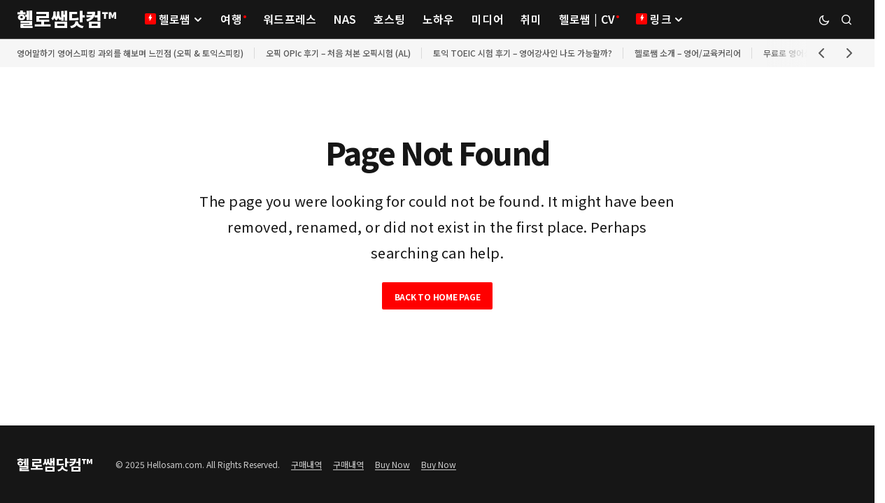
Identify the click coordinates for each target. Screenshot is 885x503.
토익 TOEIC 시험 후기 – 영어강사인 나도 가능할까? (522, 53)
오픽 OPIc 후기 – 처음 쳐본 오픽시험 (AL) (338, 53)
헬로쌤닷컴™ (67, 18)
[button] (824, 19)
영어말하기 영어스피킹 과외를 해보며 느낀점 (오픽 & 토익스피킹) (130, 53)
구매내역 (306, 464)
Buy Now (392, 464)
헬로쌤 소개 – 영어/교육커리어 (688, 53)
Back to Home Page (438, 296)
